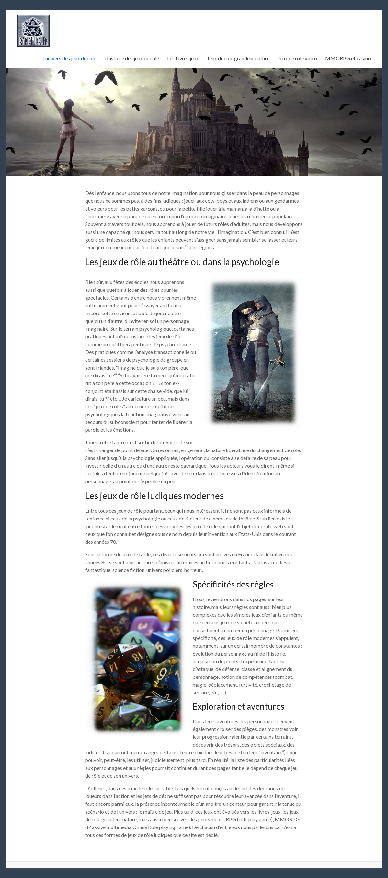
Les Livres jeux (183, 58)
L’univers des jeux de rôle (69, 58)
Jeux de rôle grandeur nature (238, 58)
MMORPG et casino (348, 58)
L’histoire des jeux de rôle (131, 58)
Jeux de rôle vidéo (297, 58)
